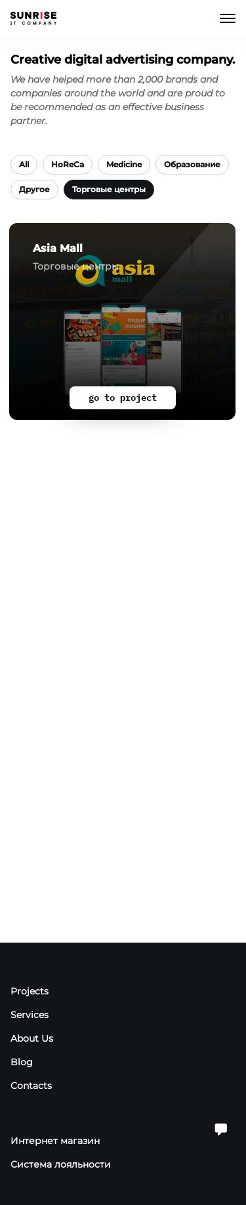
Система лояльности (60, 1164)
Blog (21, 1062)
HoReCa (67, 164)
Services (29, 1015)
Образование (192, 164)
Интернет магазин (55, 1141)
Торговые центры (109, 189)
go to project (123, 397)
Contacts (31, 1086)
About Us (31, 1038)
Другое (34, 189)
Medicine (124, 164)
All (24, 164)
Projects (29, 991)
